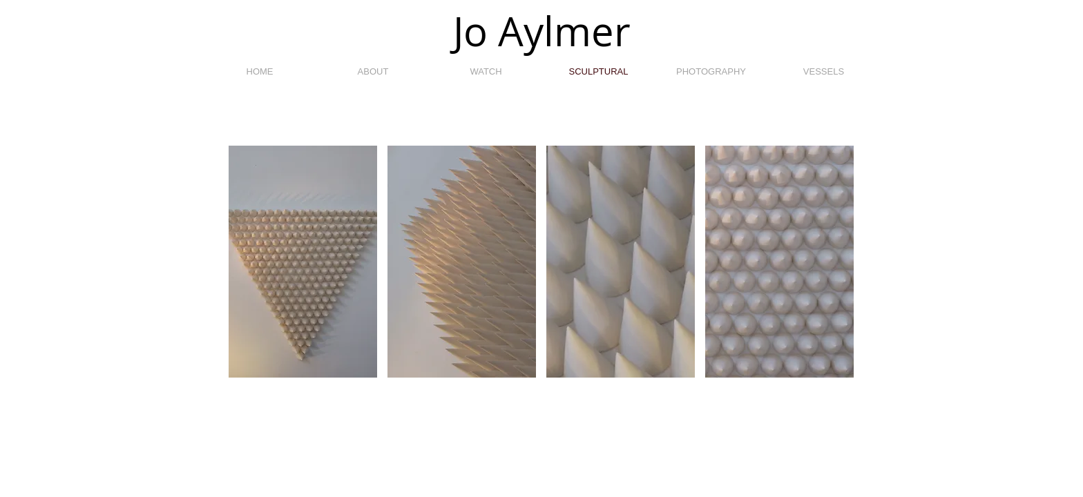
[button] (303, 262)
